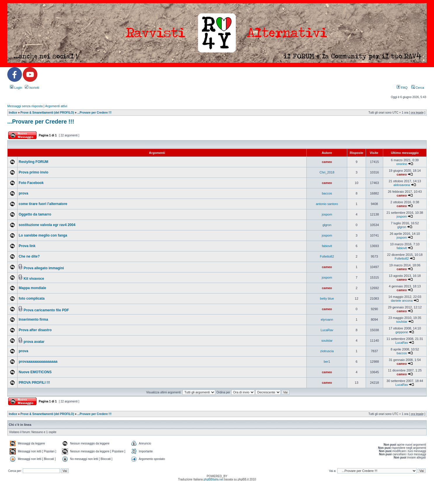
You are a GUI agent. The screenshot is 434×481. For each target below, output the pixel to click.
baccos (327, 193)
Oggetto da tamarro (35, 214)
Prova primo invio (33, 172)
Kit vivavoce (34, 279)
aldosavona (401, 185)
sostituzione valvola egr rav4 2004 (47, 225)
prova (23, 193)
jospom (327, 214)
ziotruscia (327, 351)
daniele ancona (402, 300)
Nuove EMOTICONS (35, 372)
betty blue (327, 298)
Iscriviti (32, 87)
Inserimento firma (33, 319)
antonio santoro (327, 204)
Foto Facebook (31, 183)
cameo (327, 162)
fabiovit (327, 246)
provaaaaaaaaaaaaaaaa (38, 362)
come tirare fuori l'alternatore (43, 204)
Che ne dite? (29, 256)
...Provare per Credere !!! (94, 112)
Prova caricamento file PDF (46, 310)
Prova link (27, 246)
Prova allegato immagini (44, 268)
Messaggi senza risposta (25, 106)
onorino (401, 164)
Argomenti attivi (56, 106)
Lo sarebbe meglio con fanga (43, 235)
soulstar (401, 321)
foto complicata (32, 298)
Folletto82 (327, 256)
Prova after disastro (35, 330)
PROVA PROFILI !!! (34, 383)
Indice (13, 112)
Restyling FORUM (33, 162)
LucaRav (327, 330)
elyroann (327, 319)
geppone (401, 332)
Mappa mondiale (32, 288)
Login (16, 87)
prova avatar (34, 342)
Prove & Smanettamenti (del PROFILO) (47, 112)
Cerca (417, 87)
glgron (326, 225)
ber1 (327, 361)
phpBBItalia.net (213, 479)
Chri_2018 (327, 172)
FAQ (402, 87)
